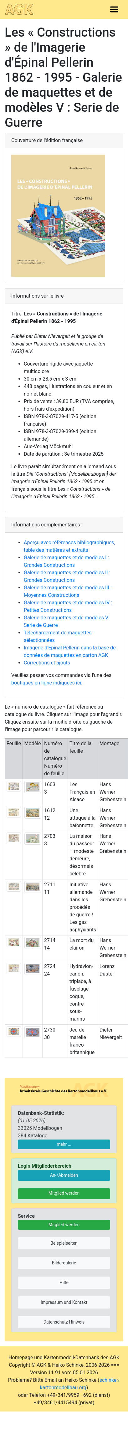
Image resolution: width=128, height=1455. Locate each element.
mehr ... (64, 1144)
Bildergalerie (64, 1262)
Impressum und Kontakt (64, 1302)
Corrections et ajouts (47, 663)
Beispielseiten (64, 1243)
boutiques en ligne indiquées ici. (46, 683)
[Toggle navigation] (114, 9)
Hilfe (64, 1282)
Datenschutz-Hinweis (64, 1321)
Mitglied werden (64, 1193)
